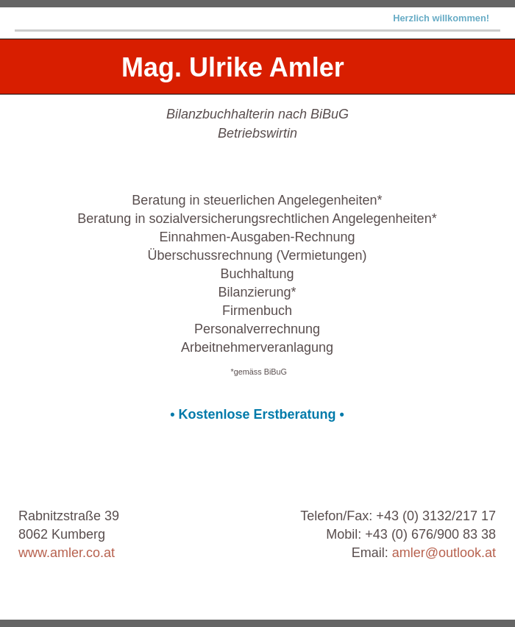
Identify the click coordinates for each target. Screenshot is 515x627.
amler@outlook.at (444, 552)
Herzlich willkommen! (441, 18)
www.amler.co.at (66, 552)
